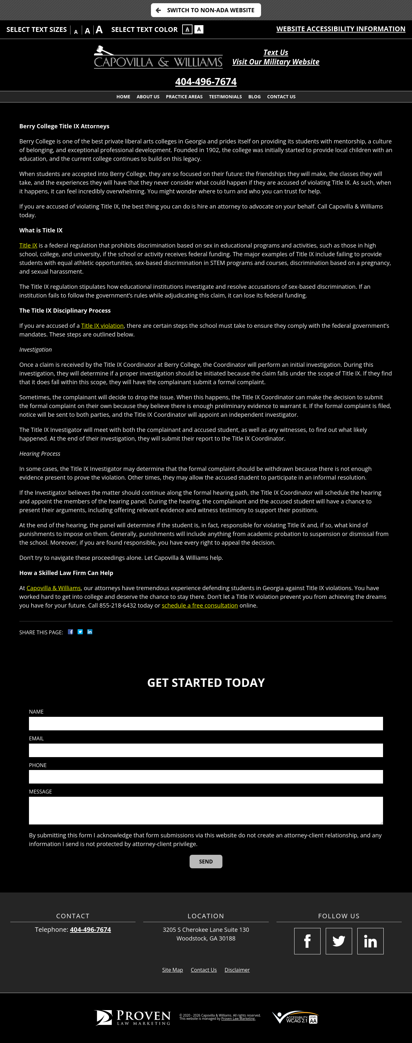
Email (36, 738)
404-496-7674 (206, 81)
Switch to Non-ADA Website (210, 10)
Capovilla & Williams (53, 588)
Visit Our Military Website (276, 61)
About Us (148, 96)
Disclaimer (237, 969)
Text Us (275, 52)
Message (40, 791)
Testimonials (225, 96)
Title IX (28, 245)
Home (123, 96)
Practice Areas (184, 96)
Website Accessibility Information (341, 28)
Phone (38, 765)
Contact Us (281, 96)
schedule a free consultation (200, 605)
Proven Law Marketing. (238, 1018)
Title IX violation (102, 325)
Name (36, 711)
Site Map (172, 969)
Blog (254, 96)
